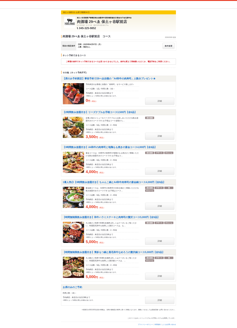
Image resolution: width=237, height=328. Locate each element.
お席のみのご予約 (72, 287)
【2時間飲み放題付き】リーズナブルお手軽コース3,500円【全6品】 (100, 112)
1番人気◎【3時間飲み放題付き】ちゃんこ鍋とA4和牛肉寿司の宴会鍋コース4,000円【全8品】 (114, 182)
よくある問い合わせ (169, 324)
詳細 (160, 101)
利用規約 (158, 324)
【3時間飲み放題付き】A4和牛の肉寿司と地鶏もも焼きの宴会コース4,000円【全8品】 (110, 147)
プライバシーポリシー (145, 324)
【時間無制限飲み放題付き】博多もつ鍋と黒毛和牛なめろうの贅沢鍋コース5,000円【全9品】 (113, 252)
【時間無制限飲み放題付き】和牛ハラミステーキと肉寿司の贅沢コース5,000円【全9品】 (111, 217)
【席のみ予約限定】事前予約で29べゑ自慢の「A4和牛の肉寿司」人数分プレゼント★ (109, 78)
